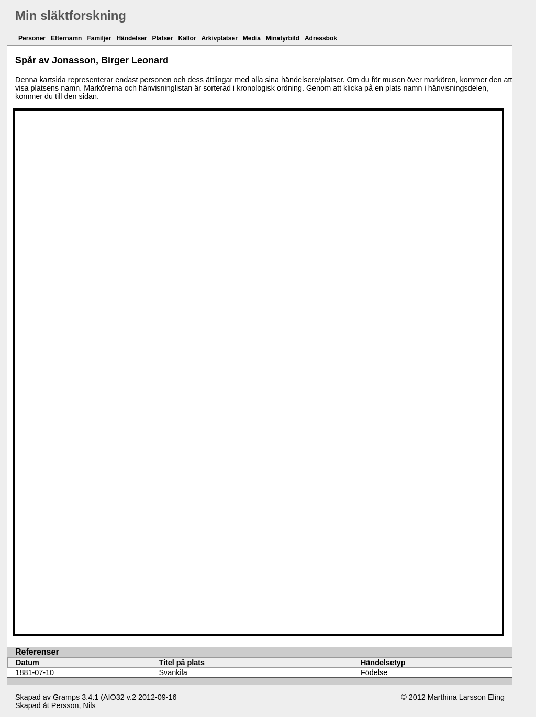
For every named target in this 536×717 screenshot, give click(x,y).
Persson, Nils (73, 705)
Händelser (131, 38)
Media (252, 38)
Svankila (173, 672)
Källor (187, 38)
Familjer (99, 38)
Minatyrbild (282, 38)
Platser (162, 38)
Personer (32, 38)
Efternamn (66, 38)
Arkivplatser (219, 38)
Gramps (66, 697)
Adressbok (321, 38)
